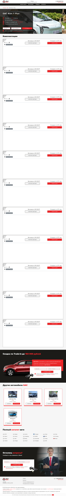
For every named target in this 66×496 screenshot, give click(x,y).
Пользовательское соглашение (28, 483)
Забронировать (16, 403)
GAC (7, 7)
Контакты (43, 4)
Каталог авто (23, 4)
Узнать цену (55, 43)
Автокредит (31, 4)
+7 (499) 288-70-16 (59, 1)
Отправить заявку (47, 371)
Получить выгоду (32, 43)
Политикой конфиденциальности (17, 31)
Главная (4, 7)
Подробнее (9, 403)
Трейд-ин (37, 4)
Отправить (27, 28)
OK (52, 494)
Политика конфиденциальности (28, 482)
